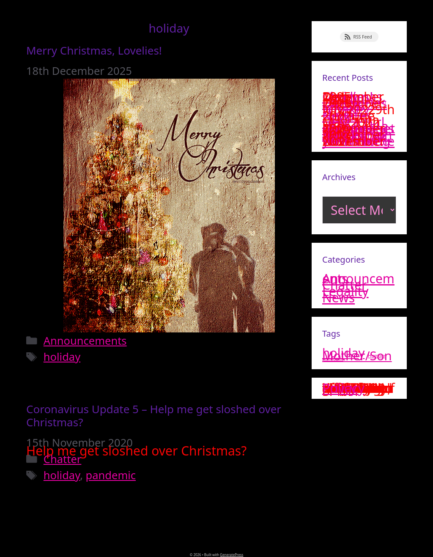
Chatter (63, 459)
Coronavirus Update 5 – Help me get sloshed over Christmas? (153, 415)
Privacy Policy (343, 388)
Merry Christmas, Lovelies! (94, 50)
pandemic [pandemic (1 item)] (332, 359)
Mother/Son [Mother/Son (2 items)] (357, 355)
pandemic (111, 475)
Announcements (85, 340)
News (338, 297)
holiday (62, 356)
